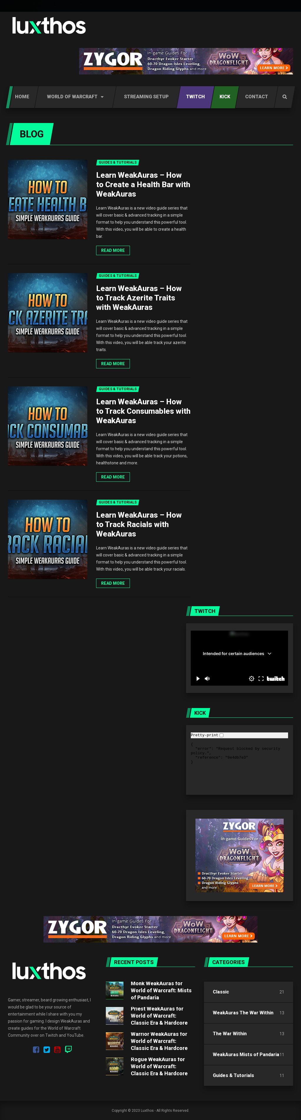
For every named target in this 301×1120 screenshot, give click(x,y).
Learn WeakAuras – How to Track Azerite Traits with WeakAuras (139, 298)
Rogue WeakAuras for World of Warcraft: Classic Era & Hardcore (159, 1066)
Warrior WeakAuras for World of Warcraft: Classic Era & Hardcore (159, 1041)
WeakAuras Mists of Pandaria (246, 1054)
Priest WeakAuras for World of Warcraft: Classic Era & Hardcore (159, 1016)
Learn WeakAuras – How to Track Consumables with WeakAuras (143, 411)
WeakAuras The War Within (243, 1013)
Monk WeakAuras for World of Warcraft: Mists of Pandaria (161, 990)
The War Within (230, 1033)
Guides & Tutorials (233, 1075)
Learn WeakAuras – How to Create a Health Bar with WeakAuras (143, 184)
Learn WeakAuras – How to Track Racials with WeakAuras (139, 524)
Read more (113, 250)
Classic (221, 992)
